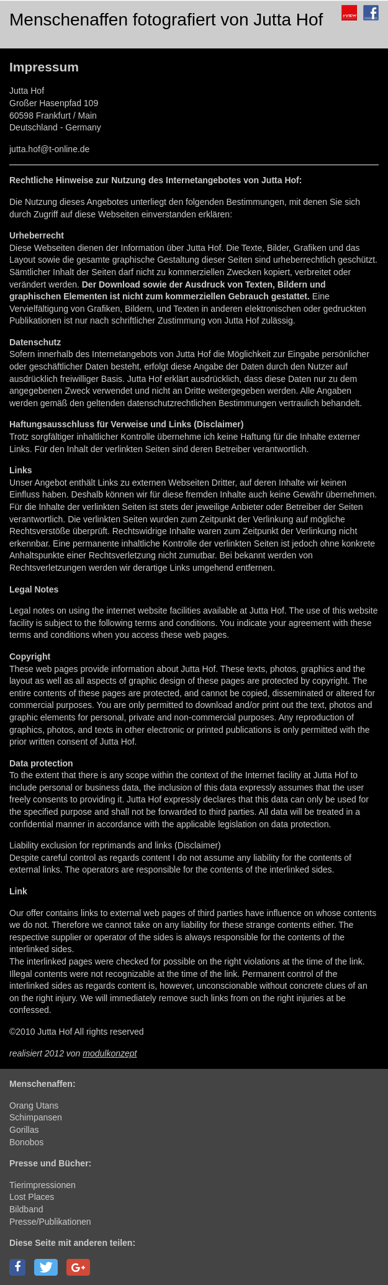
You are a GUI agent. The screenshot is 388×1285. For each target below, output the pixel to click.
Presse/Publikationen (50, 1222)
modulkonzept (110, 1053)
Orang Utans (33, 1105)
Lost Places (31, 1197)
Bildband (26, 1209)
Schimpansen (35, 1117)
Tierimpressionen (42, 1185)
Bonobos (26, 1142)
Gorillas (23, 1130)
